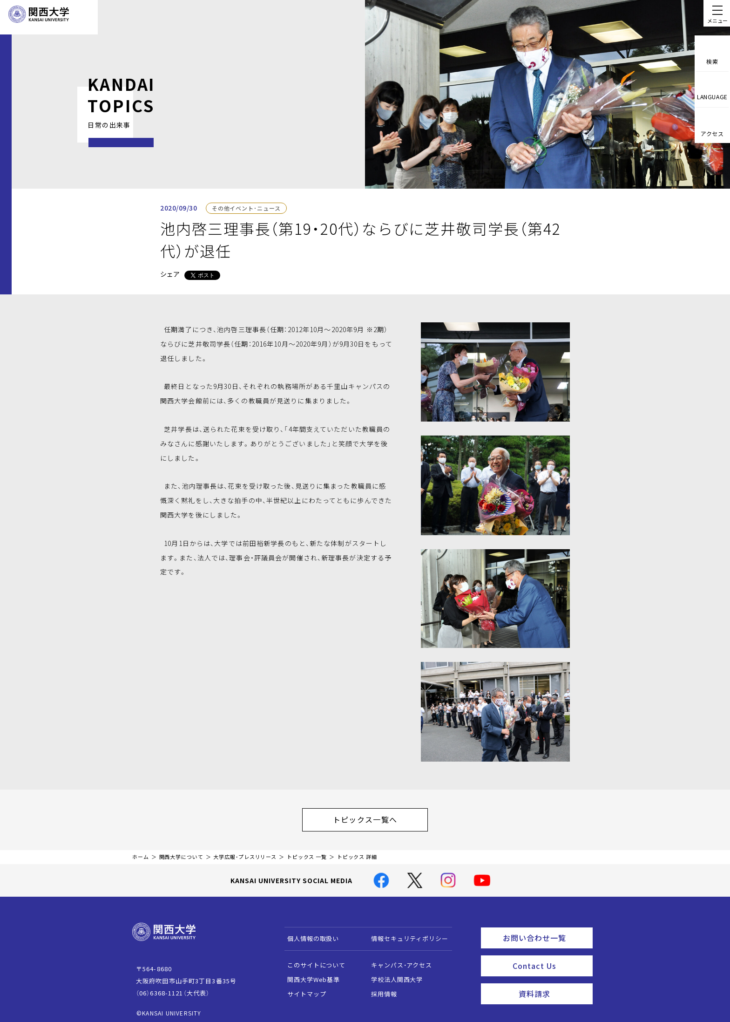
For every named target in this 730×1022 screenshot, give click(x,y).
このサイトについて (312, 960)
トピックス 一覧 (307, 852)
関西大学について (181, 852)
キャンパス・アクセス (397, 960)
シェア (170, 274)
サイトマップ (302, 989)
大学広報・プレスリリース (245, 852)
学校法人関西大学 (393, 974)
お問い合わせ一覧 (546, 931)
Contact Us (549, 957)
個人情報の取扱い (309, 933)
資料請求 (552, 983)
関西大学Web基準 (309, 974)
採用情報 (379, 989)
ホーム (140, 852)
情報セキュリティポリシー (405, 933)
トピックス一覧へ (374, 817)
